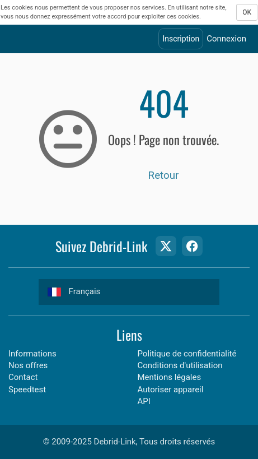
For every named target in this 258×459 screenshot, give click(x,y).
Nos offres (28, 365)
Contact (22, 377)
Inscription (180, 38)
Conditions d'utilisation (180, 365)
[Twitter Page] (166, 246)
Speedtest (27, 389)
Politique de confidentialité (187, 354)
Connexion (226, 39)
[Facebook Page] (192, 246)
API (144, 401)
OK (246, 12)
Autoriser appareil (171, 389)
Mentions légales (169, 377)
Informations (32, 354)
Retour (163, 175)
